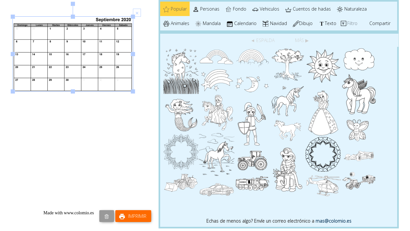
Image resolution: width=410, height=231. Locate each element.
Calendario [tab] (241, 23)
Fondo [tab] (235, 9)
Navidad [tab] (274, 23)
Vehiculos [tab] (265, 9)
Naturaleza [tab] (352, 9)
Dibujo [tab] (303, 23)
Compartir (379, 23)
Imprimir (132, 216)
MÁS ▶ (302, 40)
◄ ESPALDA (263, 40)
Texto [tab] (327, 23)
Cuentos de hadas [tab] (308, 9)
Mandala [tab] (208, 23)
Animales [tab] (176, 23)
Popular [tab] (175, 9)
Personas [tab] (206, 9)
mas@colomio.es (333, 221)
